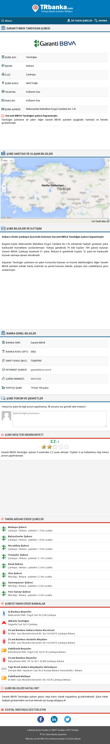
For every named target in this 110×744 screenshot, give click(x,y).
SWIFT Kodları (58, 730)
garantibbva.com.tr (41, 369)
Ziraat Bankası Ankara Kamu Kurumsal (31, 630)
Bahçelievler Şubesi (20, 536)
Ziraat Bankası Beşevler (22, 657)
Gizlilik (69, 739)
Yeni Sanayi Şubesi (19, 591)
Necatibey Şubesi (18, 545)
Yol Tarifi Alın (98, 221)
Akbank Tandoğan (18, 621)
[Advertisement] (55, 138)
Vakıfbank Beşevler (19, 648)
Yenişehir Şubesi (18, 554)
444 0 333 (36, 378)
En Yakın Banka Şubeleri (54, 734)
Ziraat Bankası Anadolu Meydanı (27, 639)
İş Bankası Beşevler (20, 611)
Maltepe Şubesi (17, 527)
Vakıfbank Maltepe (19, 676)
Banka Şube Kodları (39, 730)
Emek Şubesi (15, 564)
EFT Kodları (73, 730)
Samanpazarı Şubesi (20, 582)
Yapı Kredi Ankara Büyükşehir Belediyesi (32, 667)
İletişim (77, 739)
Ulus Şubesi (15, 573)
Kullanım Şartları (57, 739)
